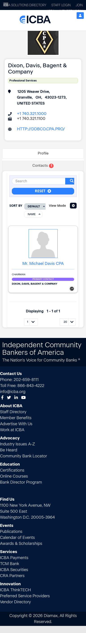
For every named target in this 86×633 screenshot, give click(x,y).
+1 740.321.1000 (31, 113)
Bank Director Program (21, 482)
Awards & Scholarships (21, 543)
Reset (43, 191)
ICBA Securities (14, 569)
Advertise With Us (16, 423)
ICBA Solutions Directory (24, 5)
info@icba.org (12, 391)
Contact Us (11, 373)
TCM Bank (9, 563)
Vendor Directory (15, 601)
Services (8, 551)
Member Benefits (15, 417)
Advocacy (10, 438)
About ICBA (11, 405)
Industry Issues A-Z (17, 444)
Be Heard (8, 450)
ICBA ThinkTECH (15, 589)
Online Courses (14, 476)
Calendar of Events (17, 537)
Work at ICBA (12, 429)
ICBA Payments (14, 557)
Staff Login (61, 5)
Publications (11, 531)
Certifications (12, 470)
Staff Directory (13, 411)
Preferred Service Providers (25, 595)
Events (6, 525)
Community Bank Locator (23, 456)
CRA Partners (12, 575)
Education (10, 464)
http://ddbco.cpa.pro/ (41, 129)
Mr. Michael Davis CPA (43, 263)
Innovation (10, 583)
